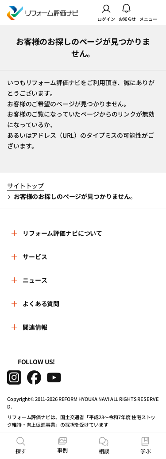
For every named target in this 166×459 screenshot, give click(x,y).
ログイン (106, 12)
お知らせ (127, 12)
